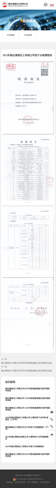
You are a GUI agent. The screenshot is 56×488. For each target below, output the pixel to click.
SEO (28, 482)
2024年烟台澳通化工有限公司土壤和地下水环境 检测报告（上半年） (27, 418)
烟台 (48, 482)
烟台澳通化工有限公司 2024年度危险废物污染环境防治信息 (27, 399)
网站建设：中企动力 (38, 482)
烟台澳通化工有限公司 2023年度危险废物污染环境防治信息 (27, 409)
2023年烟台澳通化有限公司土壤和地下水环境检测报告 (27, 438)
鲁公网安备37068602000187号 (28, 479)
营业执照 (9, 482)
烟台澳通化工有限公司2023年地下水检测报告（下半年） (27, 428)
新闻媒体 (29, 21)
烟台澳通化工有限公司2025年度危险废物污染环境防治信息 (26, 363)
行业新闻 (28, 35)
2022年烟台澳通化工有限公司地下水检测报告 (24, 446)
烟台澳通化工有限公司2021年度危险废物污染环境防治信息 (26, 371)
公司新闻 (10, 35)
